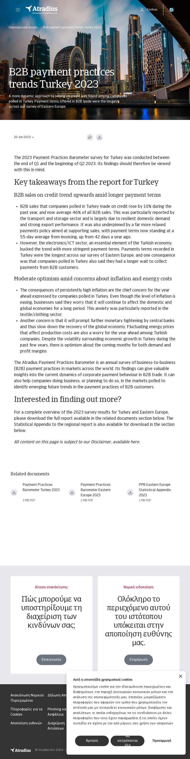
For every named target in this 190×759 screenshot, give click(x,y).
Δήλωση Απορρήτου (63, 695)
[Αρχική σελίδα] (77, 9)
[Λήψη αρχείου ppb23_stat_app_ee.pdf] (130, 492)
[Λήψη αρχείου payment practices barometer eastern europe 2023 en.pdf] (71, 492)
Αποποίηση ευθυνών (26, 723)
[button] (17, 10)
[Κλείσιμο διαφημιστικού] (180, 677)
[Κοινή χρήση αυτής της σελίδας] (89, 137)
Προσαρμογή (161, 741)
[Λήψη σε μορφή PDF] (99, 137)
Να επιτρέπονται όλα (127, 741)
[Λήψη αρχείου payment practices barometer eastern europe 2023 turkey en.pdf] (13, 492)
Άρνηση (92, 741)
